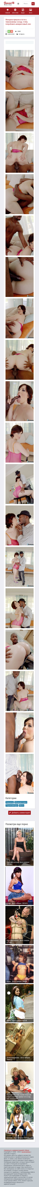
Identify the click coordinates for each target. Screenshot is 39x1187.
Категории (15, 11)
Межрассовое (21, 802)
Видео (23, 11)
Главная (7, 11)
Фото (30, 11)
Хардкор (9, 802)
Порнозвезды (12, 805)
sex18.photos (26, 1152)
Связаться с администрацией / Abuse (16, 1150)
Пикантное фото (10, 3)
